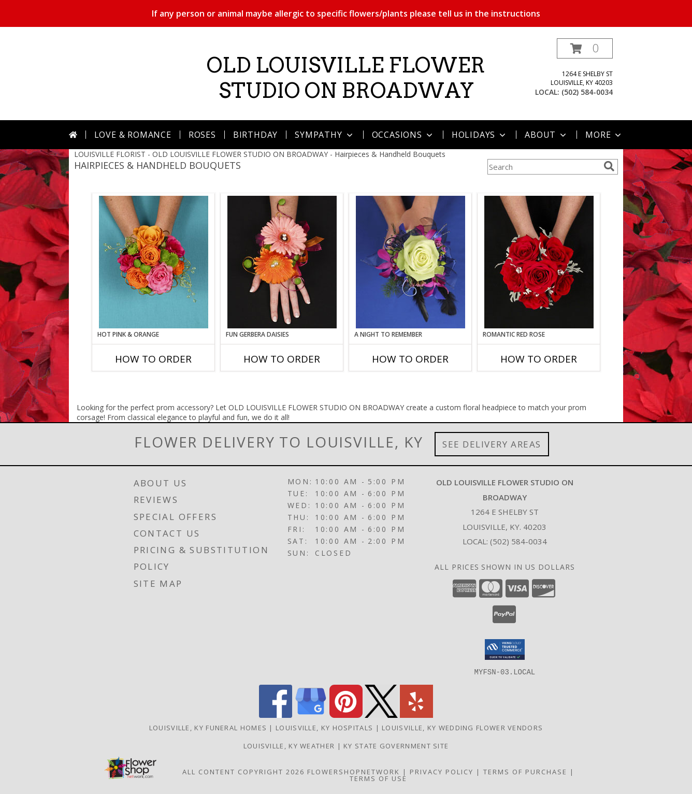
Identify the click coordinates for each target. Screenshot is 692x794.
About (546, 134)
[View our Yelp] (416, 714)
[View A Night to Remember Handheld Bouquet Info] (410, 262)
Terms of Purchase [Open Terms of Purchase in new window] (525, 771)
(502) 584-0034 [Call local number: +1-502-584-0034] (587, 92)
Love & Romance (132, 134)
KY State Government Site (396, 745)
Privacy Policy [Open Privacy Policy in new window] (441, 771)
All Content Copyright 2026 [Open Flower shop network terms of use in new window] (243, 771)
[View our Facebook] (275, 714)
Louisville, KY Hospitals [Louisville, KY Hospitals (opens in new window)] (324, 727)
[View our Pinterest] (346, 714)
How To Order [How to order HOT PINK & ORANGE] (153, 359)
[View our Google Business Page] (310, 714)
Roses (202, 134)
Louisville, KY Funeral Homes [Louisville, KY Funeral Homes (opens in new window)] (208, 727)
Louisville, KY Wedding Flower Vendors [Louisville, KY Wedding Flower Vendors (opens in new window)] (462, 727)
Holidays (480, 134)
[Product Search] (543, 167)
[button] (585, 48)
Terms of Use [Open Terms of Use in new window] (378, 778)
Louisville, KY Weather (289, 745)
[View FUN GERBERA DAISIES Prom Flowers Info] (282, 262)
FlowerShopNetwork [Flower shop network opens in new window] (353, 771)
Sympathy (324, 134)
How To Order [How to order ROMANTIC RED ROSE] (538, 359)
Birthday (255, 134)
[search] (609, 166)
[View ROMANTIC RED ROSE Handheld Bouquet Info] (539, 262)
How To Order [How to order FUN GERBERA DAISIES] (281, 359)
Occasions (403, 134)
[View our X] (381, 714)
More (604, 134)
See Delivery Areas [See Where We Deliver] (491, 444)
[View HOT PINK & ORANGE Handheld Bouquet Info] (153, 262)
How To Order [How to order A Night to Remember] (410, 359)
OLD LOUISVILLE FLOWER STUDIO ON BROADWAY (346, 78)
